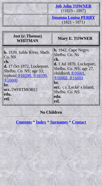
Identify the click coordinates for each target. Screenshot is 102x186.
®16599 (39, 75)
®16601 (77, 73)
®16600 (10, 80)
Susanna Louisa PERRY (73, 17)
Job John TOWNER (73, 6)
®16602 (60, 78)
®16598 (24, 75)
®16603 (75, 78)
